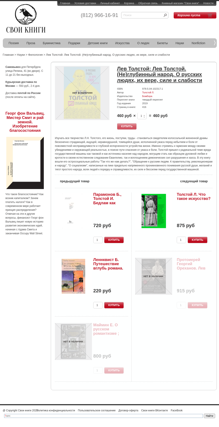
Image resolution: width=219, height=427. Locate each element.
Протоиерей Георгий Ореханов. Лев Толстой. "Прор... (193, 266)
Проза (31, 43)
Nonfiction (198, 43)
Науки (180, 43)
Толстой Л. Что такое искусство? (194, 196)
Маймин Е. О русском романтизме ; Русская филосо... (106, 333)
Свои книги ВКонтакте (154, 410)
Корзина (129, 3)
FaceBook (177, 410)
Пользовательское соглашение (97, 410)
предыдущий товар (72, 181)
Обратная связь (148, 3)
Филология (35, 54)
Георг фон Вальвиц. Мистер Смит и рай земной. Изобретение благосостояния (25, 122)
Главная (65, 3)
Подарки (74, 43)
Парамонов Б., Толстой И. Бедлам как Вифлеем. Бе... (107, 200)
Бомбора (147, 96)
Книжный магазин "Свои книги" (180, 3)
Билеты (162, 43)
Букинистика (52, 43)
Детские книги (97, 43)
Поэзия (14, 43)
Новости (208, 3)
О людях (143, 43)
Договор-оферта (128, 410)
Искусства (122, 43)
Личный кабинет (110, 3)
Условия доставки (85, 3)
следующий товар (196, 181)
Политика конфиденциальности (55, 410)
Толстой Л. (148, 92)
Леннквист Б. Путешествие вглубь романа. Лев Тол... (108, 266)
